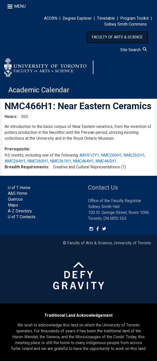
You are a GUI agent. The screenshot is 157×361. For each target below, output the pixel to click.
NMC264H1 (15, 161)
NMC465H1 (105, 161)
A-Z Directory (20, 211)
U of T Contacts (21, 216)
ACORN (50, 18)
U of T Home (19, 187)
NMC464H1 (83, 161)
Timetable (106, 18)
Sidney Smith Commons (125, 24)
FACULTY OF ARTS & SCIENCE (117, 37)
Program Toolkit (134, 18)
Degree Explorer (77, 18)
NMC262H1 (134, 155)
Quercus (15, 199)
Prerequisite (17, 149)
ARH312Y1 (89, 155)
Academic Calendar (38, 90)
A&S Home (17, 193)
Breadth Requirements (26, 167)
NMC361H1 (60, 161)
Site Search (133, 49)
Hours (10, 116)
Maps (13, 205)
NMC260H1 (111, 155)
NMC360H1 (37, 161)
